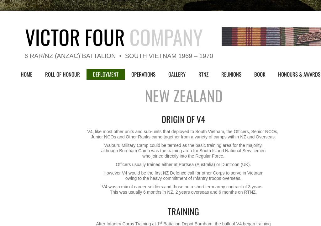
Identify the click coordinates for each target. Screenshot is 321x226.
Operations (143, 74)
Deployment (105, 74)
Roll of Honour (62, 74)
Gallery (177, 74)
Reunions (231, 74)
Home (26, 74)
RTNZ (203, 74)
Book (259, 74)
